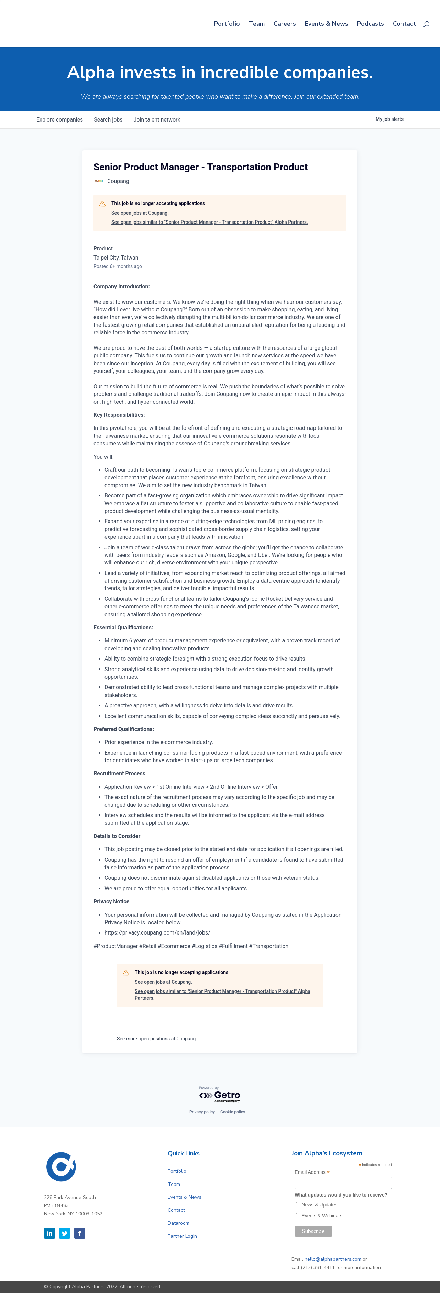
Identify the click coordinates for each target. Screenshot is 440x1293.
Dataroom (178, 1223)
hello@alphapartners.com (333, 1259)
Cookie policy (232, 1112)
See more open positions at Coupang (156, 1038)
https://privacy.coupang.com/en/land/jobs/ (157, 932)
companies (59, 119)
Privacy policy (202, 1112)
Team (257, 24)
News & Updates (319, 1205)
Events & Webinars (321, 1215)
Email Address (312, 1172)
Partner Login (182, 1236)
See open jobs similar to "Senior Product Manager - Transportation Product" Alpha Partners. (209, 222)
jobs (108, 119)
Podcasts (370, 24)
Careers (285, 24)
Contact (404, 24)
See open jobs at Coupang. (140, 213)
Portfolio (227, 24)
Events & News (326, 24)
